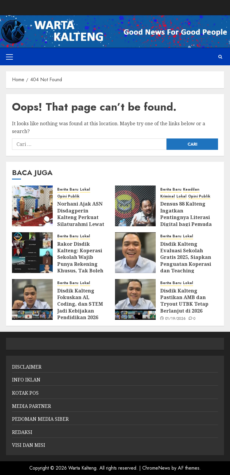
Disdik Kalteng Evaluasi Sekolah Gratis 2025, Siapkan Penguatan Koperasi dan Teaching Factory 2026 (185, 261)
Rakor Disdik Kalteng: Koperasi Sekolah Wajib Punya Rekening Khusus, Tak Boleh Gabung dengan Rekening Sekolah (80, 264)
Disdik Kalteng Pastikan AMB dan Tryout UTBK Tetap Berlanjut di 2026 (184, 300)
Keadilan (191, 189)
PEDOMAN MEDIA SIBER (40, 419)
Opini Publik (68, 196)
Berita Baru (67, 189)
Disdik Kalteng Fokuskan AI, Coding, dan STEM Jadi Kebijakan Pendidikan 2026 (80, 304)
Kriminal (167, 196)
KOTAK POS (25, 393)
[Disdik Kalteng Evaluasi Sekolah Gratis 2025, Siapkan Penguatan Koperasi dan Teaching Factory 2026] (135, 252)
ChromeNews (156, 468)
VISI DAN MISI (28, 445)
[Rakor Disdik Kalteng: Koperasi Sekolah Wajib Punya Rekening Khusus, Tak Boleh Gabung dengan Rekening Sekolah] (32, 252)
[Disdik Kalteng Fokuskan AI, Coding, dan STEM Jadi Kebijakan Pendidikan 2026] (32, 299)
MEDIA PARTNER (31, 406)
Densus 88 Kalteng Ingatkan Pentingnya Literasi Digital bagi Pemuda (186, 213)
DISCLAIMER (26, 367)
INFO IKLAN (26, 379)
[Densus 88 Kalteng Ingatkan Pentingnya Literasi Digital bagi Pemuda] (135, 206)
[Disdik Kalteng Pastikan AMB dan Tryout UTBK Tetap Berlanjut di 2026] (135, 299)
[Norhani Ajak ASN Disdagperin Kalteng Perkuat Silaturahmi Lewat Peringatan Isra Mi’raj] (32, 206)
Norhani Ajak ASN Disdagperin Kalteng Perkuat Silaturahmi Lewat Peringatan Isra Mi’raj (80, 220)
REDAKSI (22, 432)
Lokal (85, 189)
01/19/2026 (175, 318)
